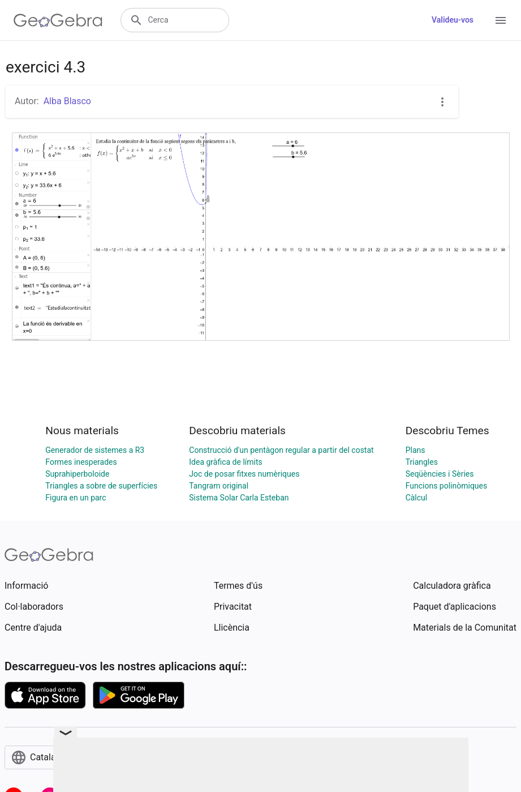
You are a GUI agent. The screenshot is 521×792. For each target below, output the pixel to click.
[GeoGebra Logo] (58, 20)
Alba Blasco (67, 101)
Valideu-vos (452, 19)
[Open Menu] (500, 20)
